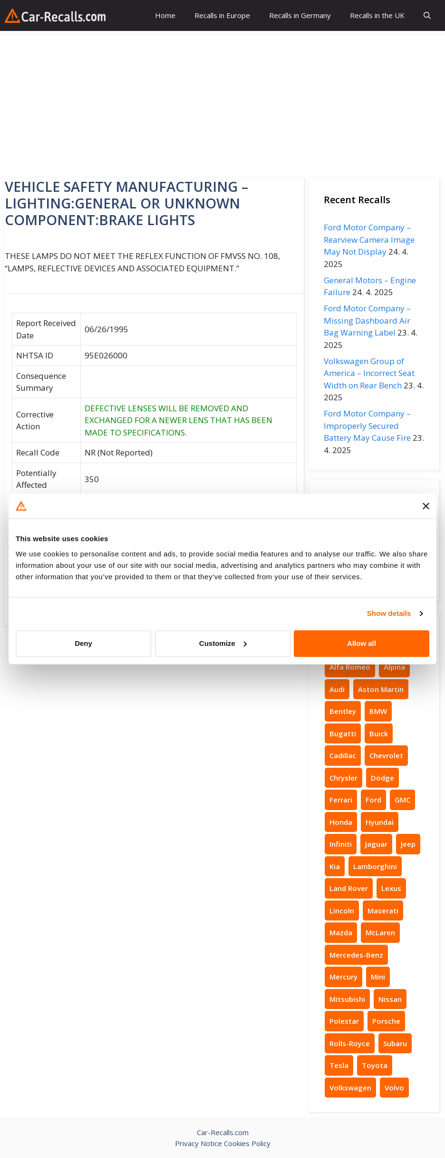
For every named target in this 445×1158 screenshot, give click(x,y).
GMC (402, 799)
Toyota (374, 1065)
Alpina (394, 667)
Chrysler (343, 777)
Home (165, 15)
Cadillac (342, 755)
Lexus (391, 888)
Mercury (343, 976)
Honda (340, 822)
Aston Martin (381, 689)
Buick (378, 733)
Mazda (340, 932)
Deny (83, 643)
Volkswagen (350, 1087)
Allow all (361, 643)
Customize (223, 643)
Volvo (394, 1087)
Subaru (395, 1043)
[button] (427, 15)
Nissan (390, 999)
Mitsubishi (347, 999)
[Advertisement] (222, 102)
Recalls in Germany (300, 15)
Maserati (383, 910)
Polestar (344, 1021)
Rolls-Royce (349, 1043)
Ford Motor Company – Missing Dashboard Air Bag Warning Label (367, 320)
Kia (334, 866)
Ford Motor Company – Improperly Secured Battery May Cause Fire (367, 425)
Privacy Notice (198, 1143)
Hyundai (380, 822)
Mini (378, 976)
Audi (337, 689)
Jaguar (376, 844)
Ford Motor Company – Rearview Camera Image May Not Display (369, 239)
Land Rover (348, 888)
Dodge (382, 777)
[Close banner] (426, 506)
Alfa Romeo (349, 667)
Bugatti (342, 733)
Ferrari (340, 799)
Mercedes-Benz (356, 955)
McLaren (380, 932)
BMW (378, 711)
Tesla (338, 1065)
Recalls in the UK (377, 15)
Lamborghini (375, 866)
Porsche (386, 1021)
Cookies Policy (247, 1143)
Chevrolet (386, 755)
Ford (373, 799)
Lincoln (341, 910)
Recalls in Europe (222, 15)
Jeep (408, 844)
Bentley (342, 711)
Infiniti (340, 844)
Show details (389, 613)
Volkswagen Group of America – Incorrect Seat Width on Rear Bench (369, 373)
